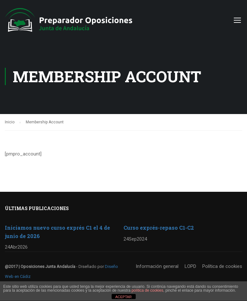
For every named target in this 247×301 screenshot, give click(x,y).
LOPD (190, 266)
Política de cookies (222, 266)
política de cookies (147, 290)
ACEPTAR (123, 297)
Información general (157, 266)
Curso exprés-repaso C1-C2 (159, 227)
